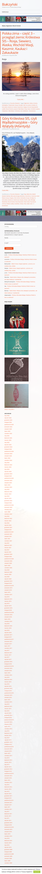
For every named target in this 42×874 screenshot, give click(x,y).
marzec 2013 (7, 762)
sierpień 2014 (8, 724)
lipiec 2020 (7, 565)
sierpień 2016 (8, 670)
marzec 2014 (7, 735)
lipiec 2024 (7, 458)
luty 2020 (6, 576)
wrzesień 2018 (8, 614)
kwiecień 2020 (8, 572)
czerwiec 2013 (8, 755)
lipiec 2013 (7, 753)
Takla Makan (11, 111)
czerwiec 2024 (8, 460)
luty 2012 (6, 791)
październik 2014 (9, 720)
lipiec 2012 (7, 780)
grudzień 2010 (8, 822)
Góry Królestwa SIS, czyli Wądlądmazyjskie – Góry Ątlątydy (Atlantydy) (19, 122)
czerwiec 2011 (8, 809)
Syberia (38, 109)
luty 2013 (6, 764)
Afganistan (26, 103)
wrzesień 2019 (8, 588)
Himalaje (20, 105)
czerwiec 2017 (8, 648)
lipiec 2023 (7, 485)
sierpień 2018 (8, 617)
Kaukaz (15, 107)
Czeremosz (33, 196)
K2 (36, 105)
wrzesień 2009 (8, 856)
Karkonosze (16, 200)
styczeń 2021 (7, 552)
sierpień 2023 (8, 482)
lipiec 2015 (7, 699)
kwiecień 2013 (8, 760)
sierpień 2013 (8, 751)
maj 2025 (6, 435)
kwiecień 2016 (8, 679)
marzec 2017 (7, 655)
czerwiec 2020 (8, 567)
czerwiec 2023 (8, 487)
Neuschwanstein (19, 202)
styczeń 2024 (7, 471)
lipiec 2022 (7, 512)
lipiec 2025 (7, 431)
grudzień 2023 (8, 474)
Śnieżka (8, 203)
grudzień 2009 (8, 849)
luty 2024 (6, 469)
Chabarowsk (11, 105)
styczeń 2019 (7, 605)
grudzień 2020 (8, 554)
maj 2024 (6, 462)
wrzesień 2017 (8, 641)
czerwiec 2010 (8, 836)
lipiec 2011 (7, 807)
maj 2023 (6, 489)
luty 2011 (6, 818)
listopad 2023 (8, 476)
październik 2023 (9, 478)
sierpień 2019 (8, 590)
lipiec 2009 (7, 860)
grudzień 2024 (8, 447)
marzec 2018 (7, 628)
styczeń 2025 (7, 444)
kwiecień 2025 (8, 438)
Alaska (31, 103)
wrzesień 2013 (8, 749)
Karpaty (21, 200)
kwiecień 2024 (8, 465)
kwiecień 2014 (8, 733)
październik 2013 (9, 746)
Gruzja (16, 105)
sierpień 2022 (8, 509)
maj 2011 (6, 811)
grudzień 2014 (8, 715)
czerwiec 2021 (8, 541)
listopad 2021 (8, 529)
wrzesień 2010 (8, 829)
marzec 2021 (7, 547)
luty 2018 (6, 630)
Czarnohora (28, 196)
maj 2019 (6, 597)
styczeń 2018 (7, 632)
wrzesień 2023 (8, 480)
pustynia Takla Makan (19, 109)
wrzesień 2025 (8, 427)
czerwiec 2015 (8, 702)
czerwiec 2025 (8, 433)
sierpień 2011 (8, 805)
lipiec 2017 (7, 646)
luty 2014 (6, 737)
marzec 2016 (7, 682)
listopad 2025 (8, 422)
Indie (24, 105)
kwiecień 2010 (8, 840)
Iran (27, 105)
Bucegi (17, 196)
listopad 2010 (8, 825)
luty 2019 (6, 603)
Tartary (21, 203)
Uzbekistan (25, 111)
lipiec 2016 (7, 673)
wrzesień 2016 (8, 668)
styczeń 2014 (7, 740)
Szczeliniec (16, 203)
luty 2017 (6, 657)
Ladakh (4, 109)
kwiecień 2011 (8, 813)
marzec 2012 (7, 789)
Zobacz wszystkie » (9, 409)
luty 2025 (6, 442)
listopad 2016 (8, 664)
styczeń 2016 (7, 686)
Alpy (25, 194)
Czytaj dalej (21, 99)
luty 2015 (6, 711)
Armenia (35, 103)
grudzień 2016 (8, 661)
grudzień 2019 (8, 581)
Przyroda (12, 103)
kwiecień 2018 (8, 626)
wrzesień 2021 (8, 534)
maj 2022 (6, 516)
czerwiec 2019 (8, 594)
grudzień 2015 (8, 688)
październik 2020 (9, 559)
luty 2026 (6, 415)
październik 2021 (9, 532)
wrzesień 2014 (8, 722)
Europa (7, 198)
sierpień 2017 (8, 643)
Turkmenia (17, 111)
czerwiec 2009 (8, 863)
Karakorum (10, 107)
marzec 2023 (7, 494)
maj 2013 (6, 758)
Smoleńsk (33, 109)
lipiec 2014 (7, 726)
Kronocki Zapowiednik (32, 107)
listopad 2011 (8, 798)
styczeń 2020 (7, 579)
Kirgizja (25, 107)
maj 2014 (6, 731)
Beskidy (8, 196)
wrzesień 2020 (8, 561)
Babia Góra (29, 194)
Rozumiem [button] (36, 871)
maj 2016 (6, 677)
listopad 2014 (8, 717)
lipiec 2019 (7, 592)
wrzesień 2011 (8, 802)
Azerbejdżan (5, 105)
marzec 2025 (7, 440)
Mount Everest (9, 109)
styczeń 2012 (7, 793)
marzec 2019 (7, 601)
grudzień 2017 (8, 635)
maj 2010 (6, 838)
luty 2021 (6, 550)
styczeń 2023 (7, 498)
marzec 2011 (7, 816)
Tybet (28, 203)
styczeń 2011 (7, 820)
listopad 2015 (8, 690)
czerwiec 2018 (8, 621)
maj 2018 (6, 623)
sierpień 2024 (8, 456)
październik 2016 (9, 666)
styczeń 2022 (7, 525)
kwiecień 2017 (8, 652)
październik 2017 (9, 639)
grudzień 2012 (8, 769)
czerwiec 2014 (8, 728)
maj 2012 (6, 784)
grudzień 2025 (8, 420)
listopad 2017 (8, 637)
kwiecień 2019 (8, 599)
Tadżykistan (5, 111)
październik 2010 (9, 827)
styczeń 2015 (7, 713)
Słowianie (17, 103)
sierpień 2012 (8, 778)
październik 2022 (9, 505)
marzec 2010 (7, 843)
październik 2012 (9, 773)
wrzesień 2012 (8, 775)
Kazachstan (20, 107)
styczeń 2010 (7, 847)
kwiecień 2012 (8, 787)
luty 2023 (6, 496)
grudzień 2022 (8, 500)
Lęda (29, 200)
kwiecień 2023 (8, 491)
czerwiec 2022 (8, 514)
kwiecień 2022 (8, 518)
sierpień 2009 (8, 858)
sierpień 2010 (8, 831)
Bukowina (22, 196)
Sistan (29, 109)
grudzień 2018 (8, 608)
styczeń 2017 (7, 659)
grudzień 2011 (8, 796)
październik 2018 (9, 612)
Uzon (31, 203)
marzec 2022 (7, 520)
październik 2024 (9, 451)
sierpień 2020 (8, 563)
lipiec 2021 (7, 538)
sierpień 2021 (8, 536)
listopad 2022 (8, 503)
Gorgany (12, 198)
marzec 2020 (7, 574)
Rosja (25, 109)
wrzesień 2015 (8, 695)
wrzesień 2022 (8, 507)
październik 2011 (9, 800)
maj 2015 (6, 704)
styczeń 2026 (7, 418)
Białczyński (9, 4)
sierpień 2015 (8, 697)
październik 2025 (9, 424)
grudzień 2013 (8, 742)
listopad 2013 (8, 744)
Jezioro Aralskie (31, 105)
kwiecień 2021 (8, 545)
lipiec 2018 (7, 619)
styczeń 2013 (7, 767)
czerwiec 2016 (8, 675)
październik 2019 (9, 585)
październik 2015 (9, 693)
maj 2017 (6, 650)
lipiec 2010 (7, 834)
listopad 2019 (8, 583)
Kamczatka (4, 107)
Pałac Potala (27, 202)
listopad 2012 (8, 771)
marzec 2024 (7, 467)
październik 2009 (9, 854)
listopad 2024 (8, 449)
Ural (21, 111)
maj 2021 (6, 543)
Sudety (12, 203)
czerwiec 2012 (8, 782)
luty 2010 (6, 845)
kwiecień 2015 (8, 706)
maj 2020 (6, 570)
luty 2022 (6, 523)
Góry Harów (17, 198)
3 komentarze (32, 111)
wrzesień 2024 (8, 453)
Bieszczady (13, 196)
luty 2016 (6, 684)
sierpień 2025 (8, 429)
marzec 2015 (7, 708)
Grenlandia (23, 198)
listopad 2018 (8, 610)
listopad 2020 (8, 556)
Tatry (25, 203)
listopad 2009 (8, 852)
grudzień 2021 (8, 527)
